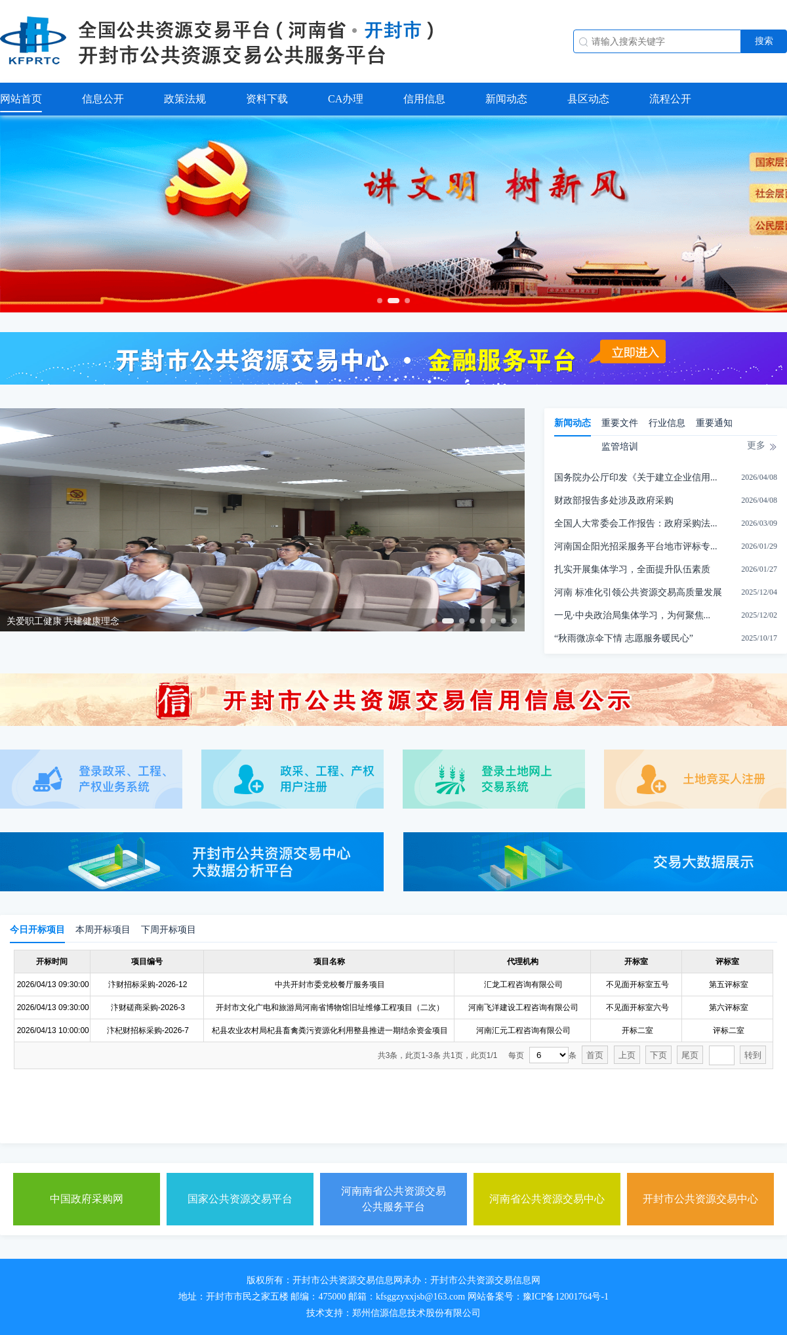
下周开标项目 (168, 930)
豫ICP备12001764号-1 (566, 1297)
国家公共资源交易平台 (240, 1198)
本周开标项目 (103, 930)
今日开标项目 (37, 930)
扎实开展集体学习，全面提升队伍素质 (632, 569)
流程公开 (670, 98)
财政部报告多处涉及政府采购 (614, 500)
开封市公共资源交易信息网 (348, 1280)
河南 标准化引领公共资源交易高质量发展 (638, 592)
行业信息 (667, 423)
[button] (379, 300)
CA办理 (345, 98)
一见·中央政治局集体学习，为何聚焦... (632, 615)
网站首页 (21, 98)
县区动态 (588, 98)
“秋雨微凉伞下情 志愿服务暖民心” (623, 638)
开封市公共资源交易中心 (700, 1198)
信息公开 (103, 98)
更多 (756, 445)
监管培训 (619, 447)
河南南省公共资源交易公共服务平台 (393, 1198)
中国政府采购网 (86, 1198)
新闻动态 (506, 98)
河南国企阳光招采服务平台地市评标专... (635, 546)
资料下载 (267, 98)
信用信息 (424, 98)
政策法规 (185, 98)
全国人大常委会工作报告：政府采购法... (635, 523)
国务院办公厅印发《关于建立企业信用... (635, 477)
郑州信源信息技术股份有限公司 (416, 1313)
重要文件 (619, 423)
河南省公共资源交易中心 (547, 1198)
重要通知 (714, 423)
